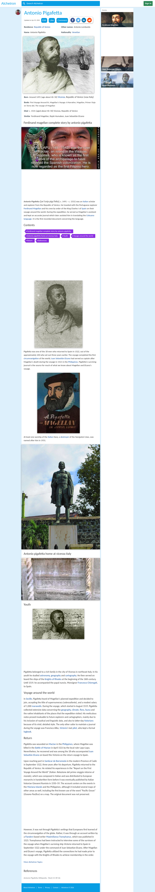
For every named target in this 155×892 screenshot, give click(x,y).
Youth (65, 236)
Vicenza (61, 97)
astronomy (45, 675)
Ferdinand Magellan (32, 208)
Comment (62, 20)
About (29, 887)
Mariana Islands (34, 787)
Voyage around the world (83, 236)
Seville (29, 698)
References (42, 240)
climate (75, 709)
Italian (85, 201)
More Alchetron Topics (33, 862)
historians (88, 720)
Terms (40, 887)
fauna (88, 709)
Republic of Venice (42, 27)
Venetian (76, 32)
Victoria (63, 728)
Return (30, 240)
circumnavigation (31, 358)
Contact (55, 887)
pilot (75, 728)
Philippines (73, 362)
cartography (70, 675)
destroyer (64, 437)
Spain (84, 208)
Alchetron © (67, 887)
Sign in (148, 3)
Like (52, 20)
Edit (44, 20)
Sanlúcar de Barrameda (55, 761)
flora (82, 709)
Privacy (47, 887)
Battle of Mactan (43, 747)
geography (56, 675)
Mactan (52, 744)
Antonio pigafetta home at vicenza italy (42, 236)
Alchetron (8, 3)
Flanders (29, 836)
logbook (27, 731)
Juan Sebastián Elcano (60, 358)
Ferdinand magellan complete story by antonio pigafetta (49, 231)
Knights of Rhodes (53, 679)
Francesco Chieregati (87, 682)
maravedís (36, 706)
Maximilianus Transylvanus (58, 836)
